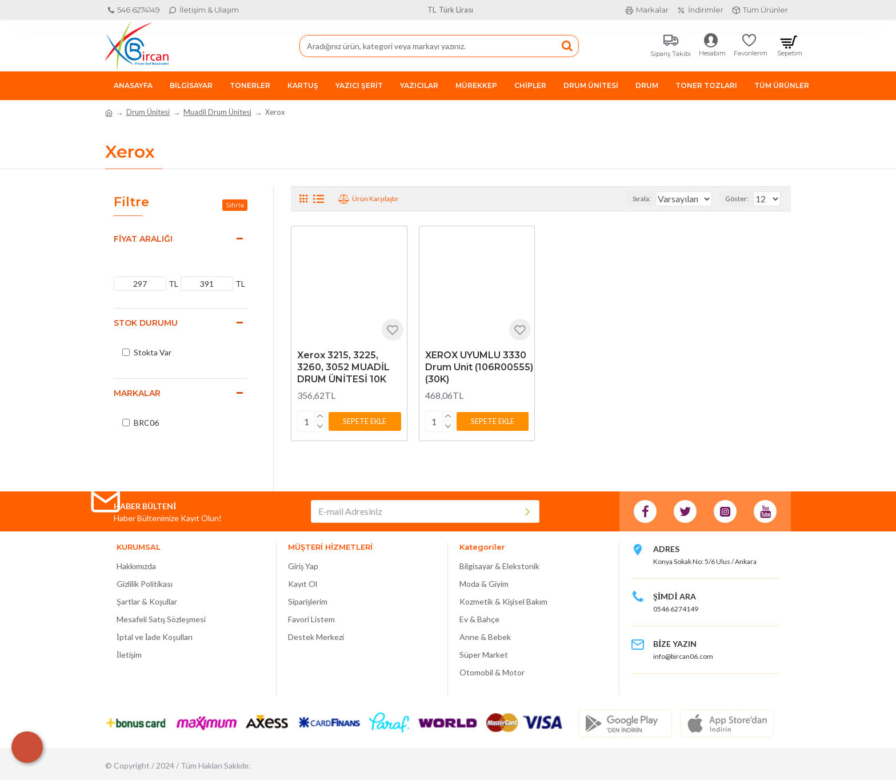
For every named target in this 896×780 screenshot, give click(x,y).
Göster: (740, 198)
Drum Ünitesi (148, 112)
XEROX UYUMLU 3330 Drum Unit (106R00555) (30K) (479, 367)
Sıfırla (235, 205)
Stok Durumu (146, 323)
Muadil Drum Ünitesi (217, 112)
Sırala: (631, 198)
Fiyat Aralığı (143, 239)
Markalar (137, 393)
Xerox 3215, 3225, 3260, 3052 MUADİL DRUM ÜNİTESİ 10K (343, 367)
